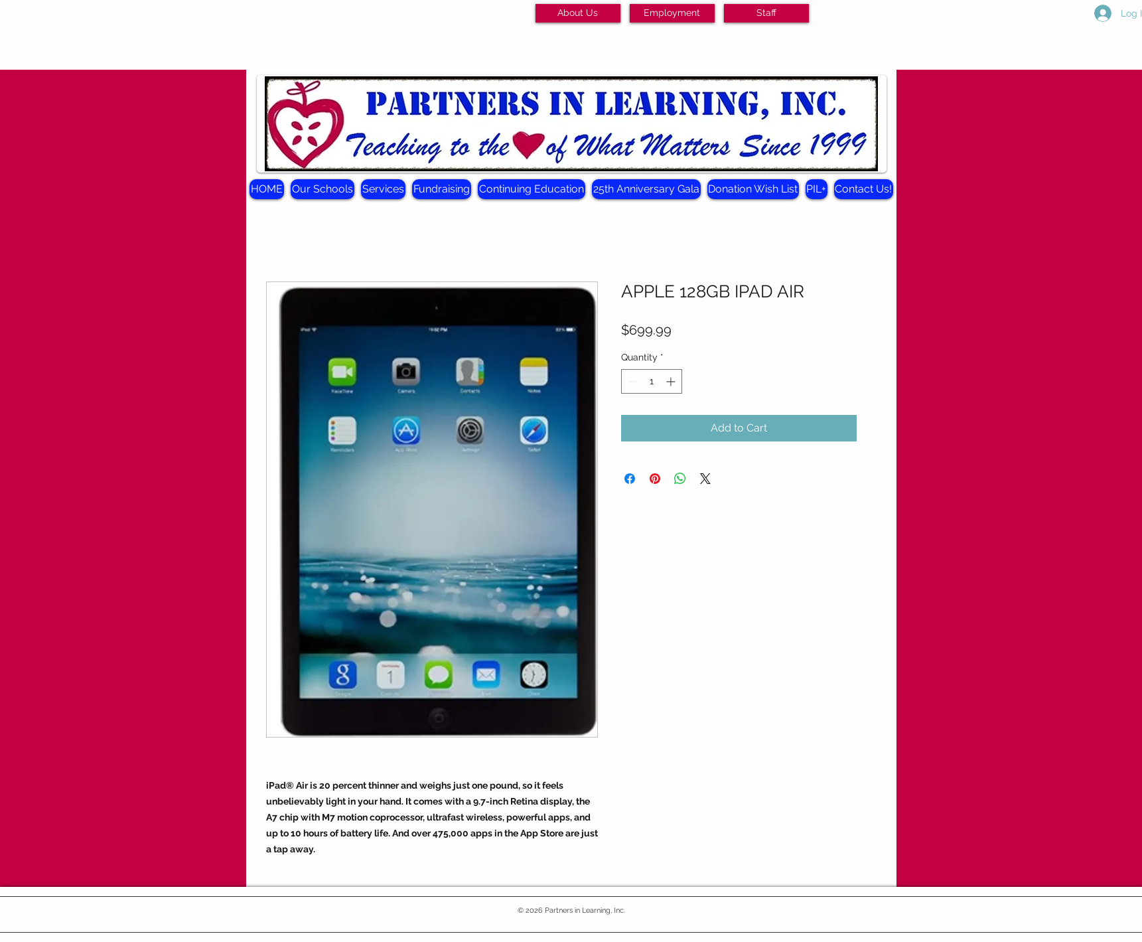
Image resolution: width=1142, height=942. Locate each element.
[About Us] (577, 13)
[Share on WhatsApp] (680, 479)
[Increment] (672, 381)
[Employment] (672, 13)
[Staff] (766, 13)
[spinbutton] (652, 381)
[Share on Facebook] (630, 479)
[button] (322, 189)
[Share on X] (705, 479)
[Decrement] (631, 381)
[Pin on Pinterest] (655, 479)
